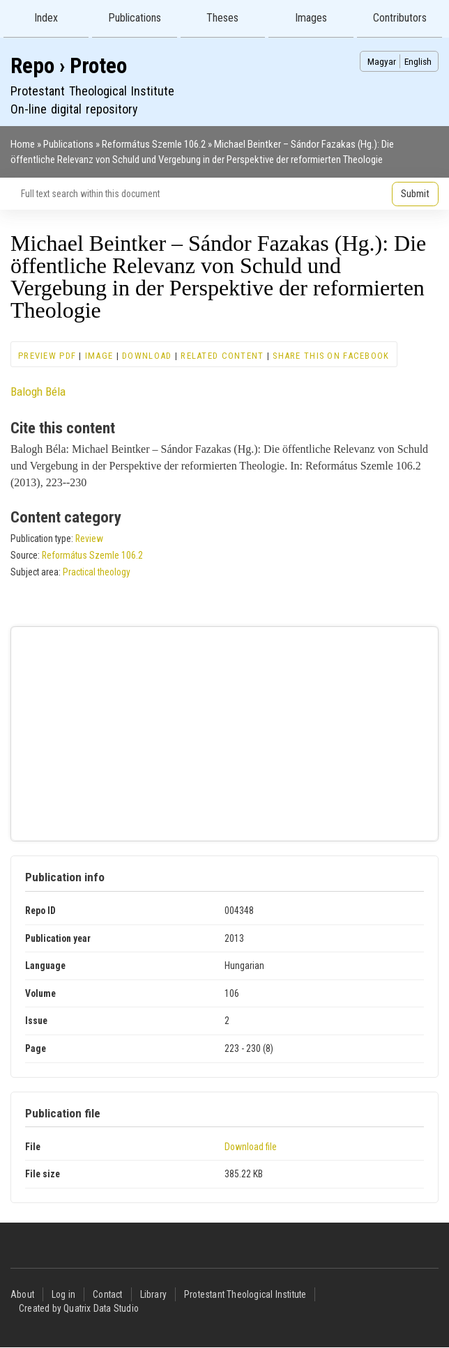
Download (147, 355)
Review (89, 538)
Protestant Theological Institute (245, 1294)
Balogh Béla (38, 391)
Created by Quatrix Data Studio (79, 1308)
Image (99, 355)
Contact (107, 1294)
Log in (63, 1294)
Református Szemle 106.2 (154, 144)
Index (46, 17)
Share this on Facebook (331, 355)
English (418, 61)
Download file (250, 1146)
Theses (222, 17)
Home (22, 144)
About (22, 1294)
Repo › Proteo (68, 66)
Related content (222, 355)
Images (311, 17)
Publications (134, 17)
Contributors (400, 17)
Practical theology (96, 572)
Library (153, 1294)
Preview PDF (47, 355)
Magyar (381, 61)
